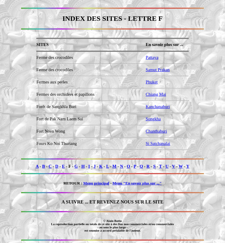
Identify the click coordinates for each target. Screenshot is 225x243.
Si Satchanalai (158, 143)
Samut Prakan (158, 69)
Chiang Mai (156, 94)
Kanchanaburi (158, 106)
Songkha (153, 119)
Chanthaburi (156, 131)
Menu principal (96, 183)
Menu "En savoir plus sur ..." (137, 183)
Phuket (152, 82)
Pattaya (152, 57)
